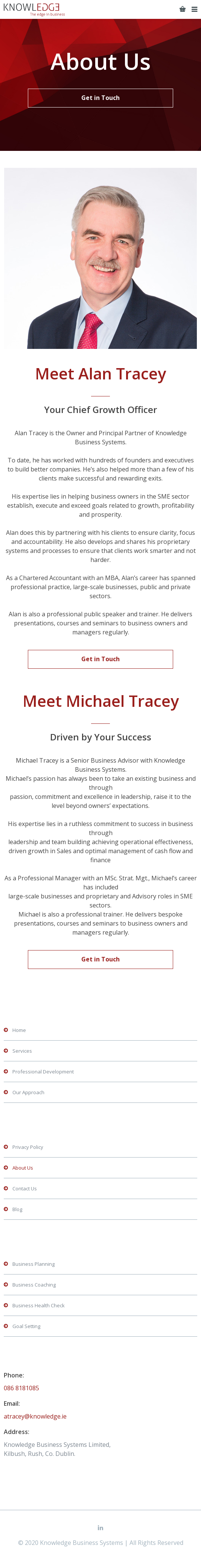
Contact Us (24, 1188)
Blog (17, 1209)
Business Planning (33, 1264)
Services (22, 1050)
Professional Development (43, 1071)
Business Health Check (38, 1305)
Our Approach (28, 1092)
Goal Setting (26, 1326)
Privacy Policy (27, 1147)
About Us (22, 1167)
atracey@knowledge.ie (35, 1416)
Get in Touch (100, 98)
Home (19, 1030)
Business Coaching (34, 1284)
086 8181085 (21, 1388)
